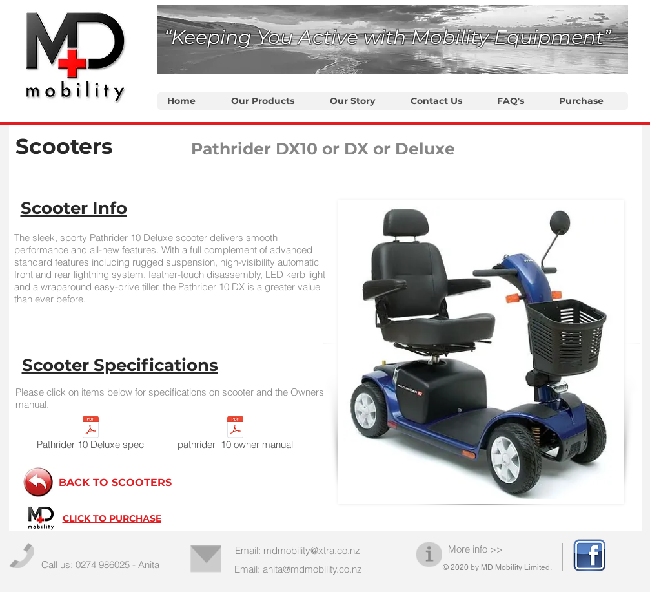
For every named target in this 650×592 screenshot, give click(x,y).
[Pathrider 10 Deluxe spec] (90, 435)
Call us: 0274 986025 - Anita (100, 564)
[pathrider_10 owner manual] (235, 435)
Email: (249, 550)
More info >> (475, 549)
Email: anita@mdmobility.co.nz (298, 569)
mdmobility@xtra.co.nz (311, 550)
